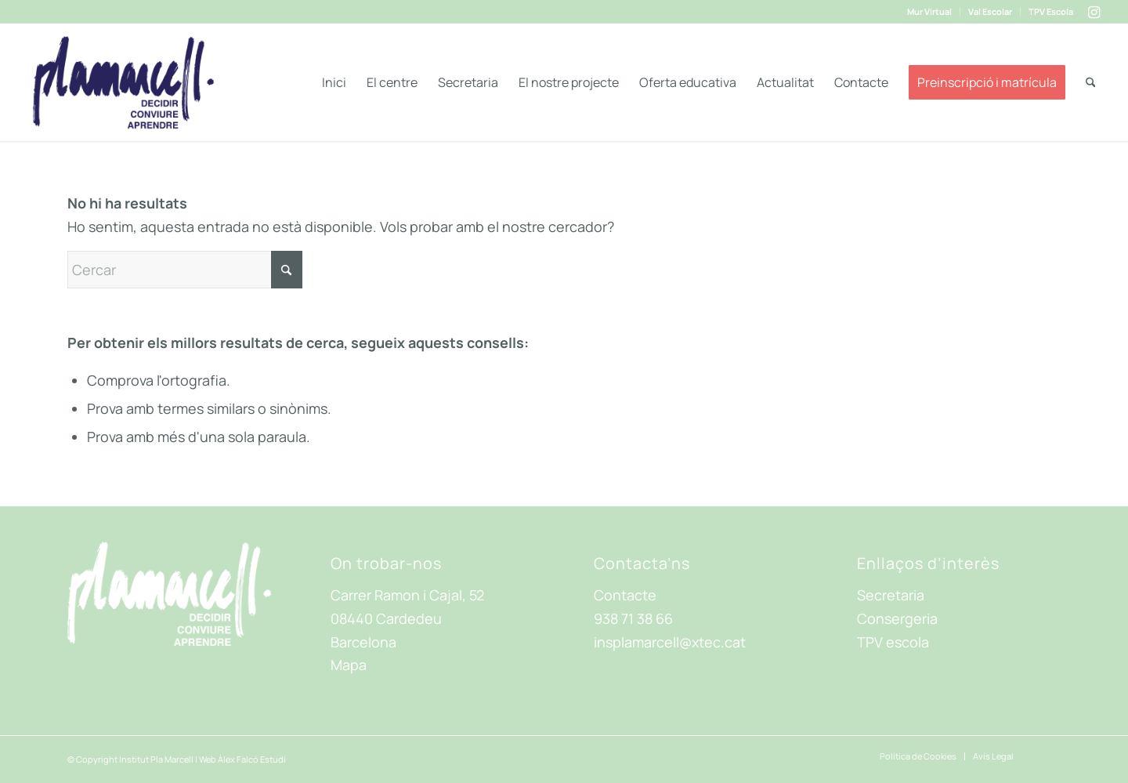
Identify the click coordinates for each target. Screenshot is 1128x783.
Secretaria (890, 594)
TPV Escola (1051, 11)
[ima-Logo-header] (123, 82)
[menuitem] (929, 12)
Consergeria (897, 618)
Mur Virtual (929, 11)
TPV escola (893, 642)
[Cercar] (1091, 82)
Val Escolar (990, 11)
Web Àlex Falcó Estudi (242, 759)
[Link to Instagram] (1093, 12)
